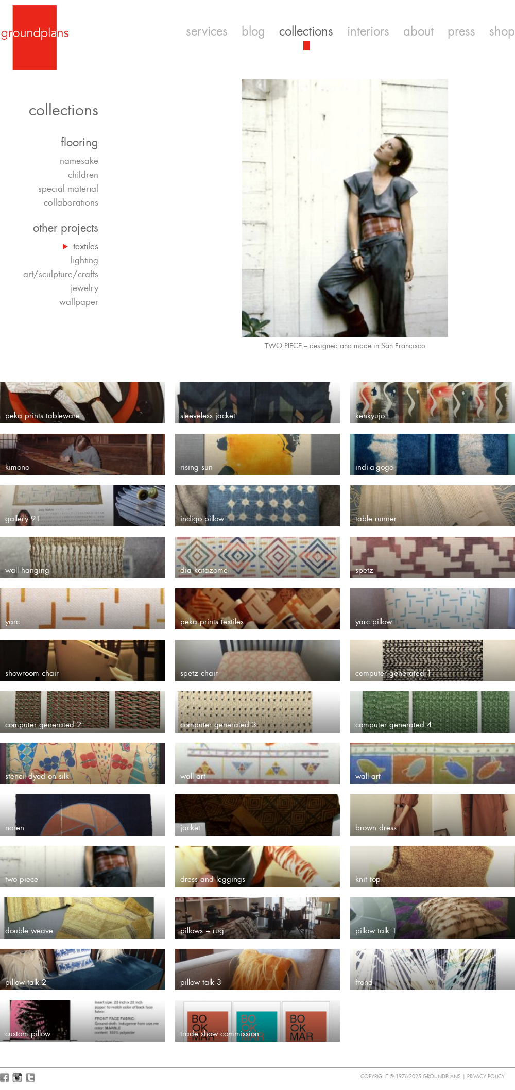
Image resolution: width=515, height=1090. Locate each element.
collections (306, 31)
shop (502, 31)
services (207, 31)
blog (253, 31)
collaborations (71, 202)
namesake (79, 160)
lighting (84, 260)
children (83, 174)
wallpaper (78, 302)
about (418, 31)
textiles (85, 246)
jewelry (84, 288)
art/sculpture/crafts (60, 274)
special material (68, 188)
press (461, 31)
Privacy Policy (486, 1076)
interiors (368, 31)
